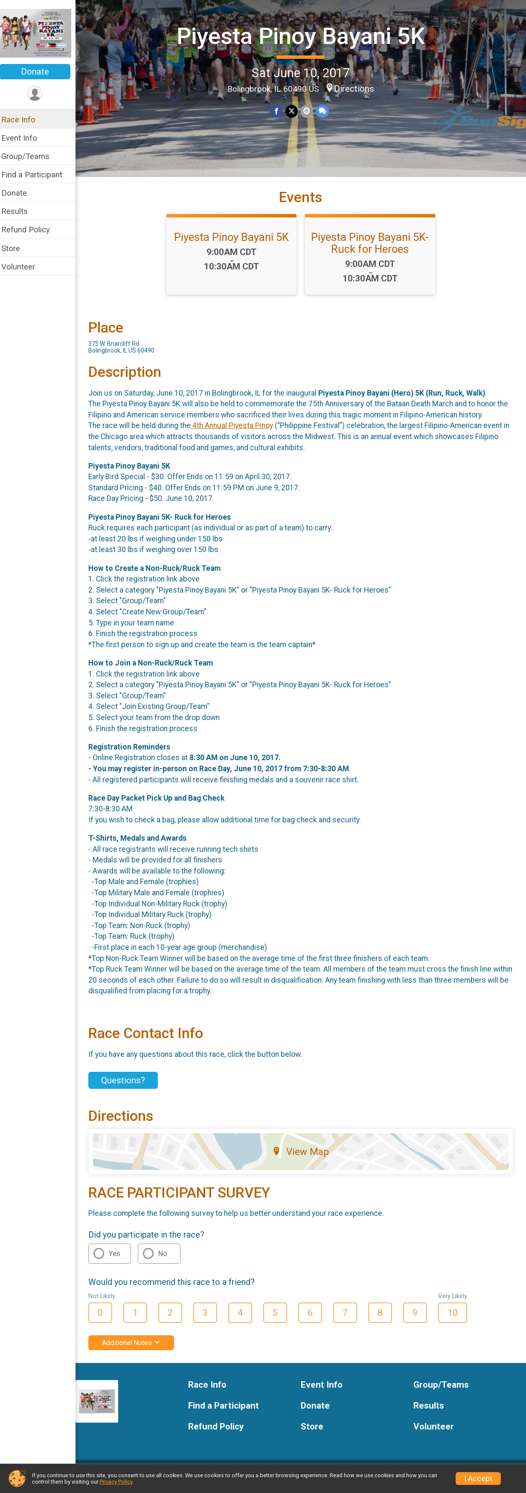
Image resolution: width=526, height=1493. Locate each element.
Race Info (24, 119)
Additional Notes (137, 1349)
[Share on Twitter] (294, 111)
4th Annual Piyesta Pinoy (237, 432)
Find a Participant (37, 174)
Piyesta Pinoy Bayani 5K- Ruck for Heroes (373, 249)
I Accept (478, 1478)
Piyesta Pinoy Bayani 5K (303, 35)
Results (20, 211)
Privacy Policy (116, 1482)
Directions (357, 89)
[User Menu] (41, 93)
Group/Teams (31, 156)
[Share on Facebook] (279, 111)
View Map (303, 1157)
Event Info (25, 137)
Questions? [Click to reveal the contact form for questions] (129, 1087)
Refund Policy (31, 229)
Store (16, 248)
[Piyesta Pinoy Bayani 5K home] (40, 32)
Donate (40, 72)
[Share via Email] (309, 111)
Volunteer (24, 266)
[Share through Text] (324, 111)
